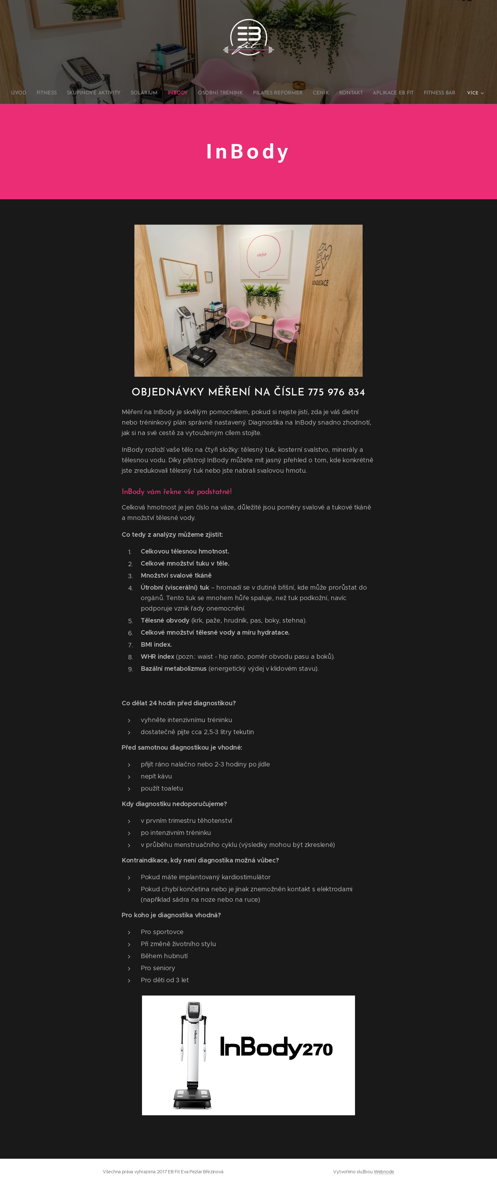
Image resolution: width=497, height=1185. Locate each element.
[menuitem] (27, 93)
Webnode (384, 1172)
